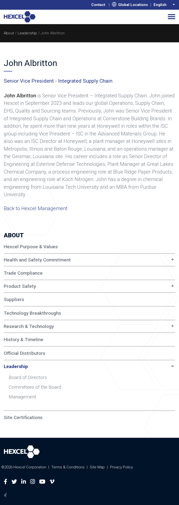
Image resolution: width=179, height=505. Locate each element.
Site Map (97, 467)
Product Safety (20, 286)
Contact (98, 4)
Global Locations (130, 4)
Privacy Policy (121, 467)
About (9, 33)
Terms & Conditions (68, 467)
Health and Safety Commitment (37, 260)
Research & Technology (29, 326)
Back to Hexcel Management (35, 208)
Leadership (27, 33)
